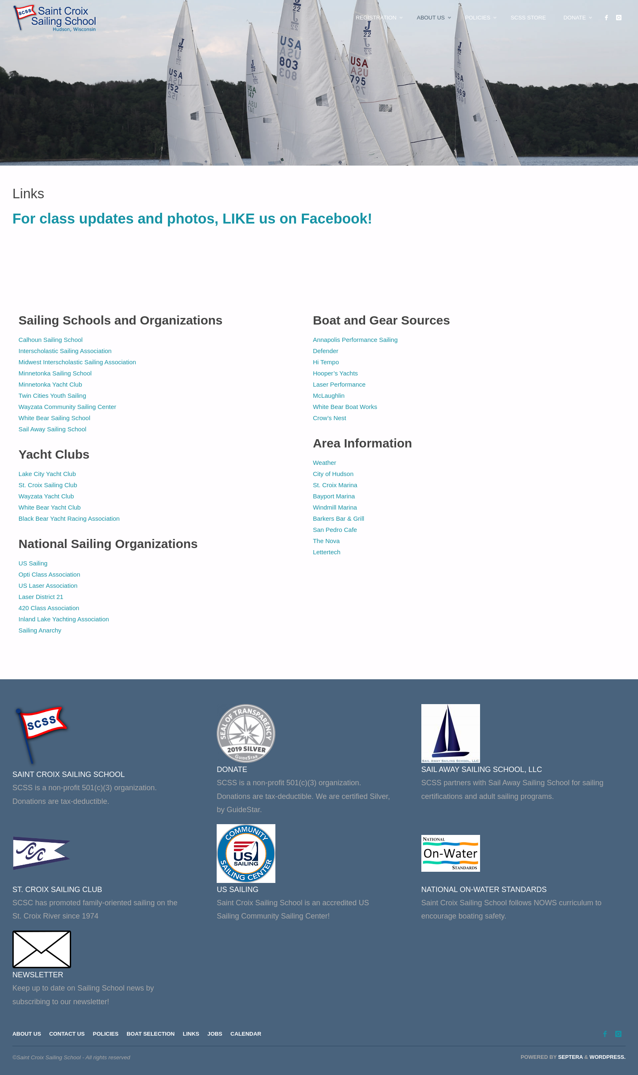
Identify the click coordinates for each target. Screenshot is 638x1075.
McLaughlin (329, 395)
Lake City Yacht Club (47, 473)
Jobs (218, 1034)
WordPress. (608, 1057)
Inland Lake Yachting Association (64, 619)
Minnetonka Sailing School (55, 373)
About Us (27, 1034)
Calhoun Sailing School (51, 339)
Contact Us (68, 1034)
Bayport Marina (334, 496)
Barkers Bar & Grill (338, 518)
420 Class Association (49, 607)
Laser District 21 (41, 596)
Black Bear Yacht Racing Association (69, 518)
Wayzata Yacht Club (46, 496)
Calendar (250, 1034)
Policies (107, 1034)
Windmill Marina (335, 507)
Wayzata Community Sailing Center (67, 406)
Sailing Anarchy (40, 630)
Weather (324, 462)
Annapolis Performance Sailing (355, 339)
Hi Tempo (326, 362)
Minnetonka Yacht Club (50, 384)
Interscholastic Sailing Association (65, 350)
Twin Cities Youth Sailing (52, 395)
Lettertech (327, 552)
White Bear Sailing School (54, 417)
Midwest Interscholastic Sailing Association (77, 362)
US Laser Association (48, 585)
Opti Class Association (49, 574)
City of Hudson (333, 473)
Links (194, 1034)
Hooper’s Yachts (335, 373)
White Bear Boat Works (345, 406)
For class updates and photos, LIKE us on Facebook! (192, 218)
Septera (570, 1057)
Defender (326, 350)
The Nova (327, 540)
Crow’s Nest (329, 417)
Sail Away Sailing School (52, 429)
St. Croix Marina (335, 484)
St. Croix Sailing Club (48, 484)
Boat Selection (153, 1034)
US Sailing (33, 563)
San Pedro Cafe (335, 529)
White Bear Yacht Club (50, 507)
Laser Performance (339, 384)
